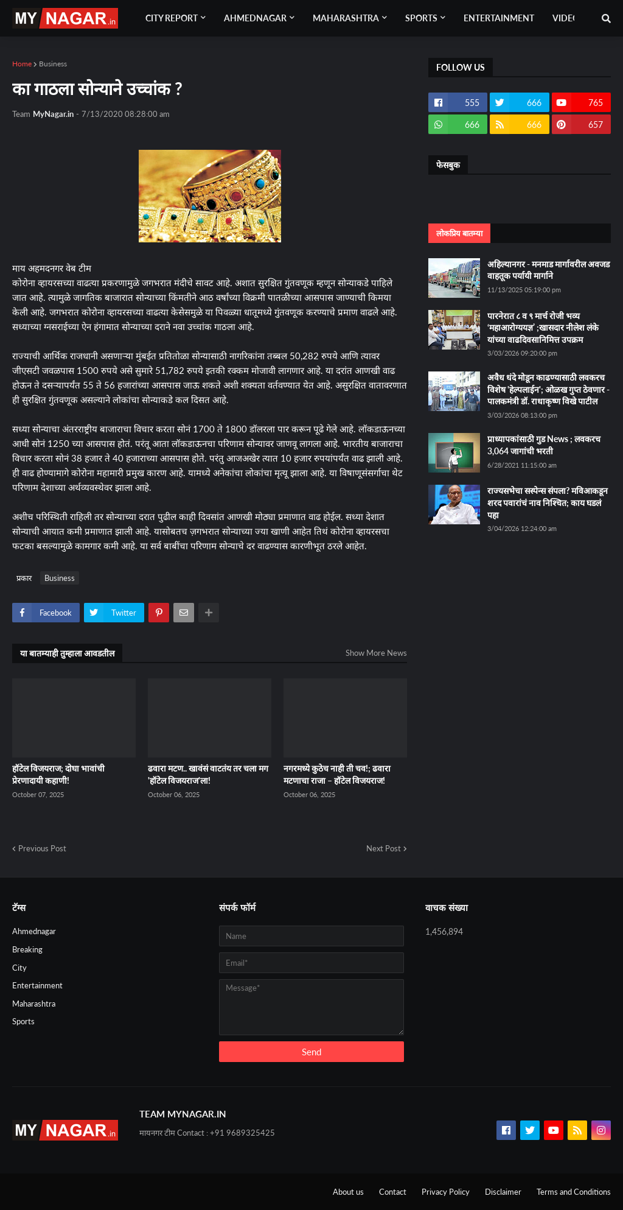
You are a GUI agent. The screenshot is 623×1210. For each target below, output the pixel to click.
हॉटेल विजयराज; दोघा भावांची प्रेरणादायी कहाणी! (58, 774)
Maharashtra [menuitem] (346, 18)
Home (22, 63)
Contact (392, 1192)
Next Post (383, 848)
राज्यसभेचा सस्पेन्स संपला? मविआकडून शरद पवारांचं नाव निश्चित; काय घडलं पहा (547, 502)
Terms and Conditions (574, 1192)
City (19, 968)
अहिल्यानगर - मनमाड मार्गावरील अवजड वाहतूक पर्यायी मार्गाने (548, 270)
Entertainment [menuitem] (499, 18)
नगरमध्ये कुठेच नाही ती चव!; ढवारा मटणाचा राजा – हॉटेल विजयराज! (337, 774)
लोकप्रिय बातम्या (459, 233)
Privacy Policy (446, 1192)
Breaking (27, 949)
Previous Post (42, 848)
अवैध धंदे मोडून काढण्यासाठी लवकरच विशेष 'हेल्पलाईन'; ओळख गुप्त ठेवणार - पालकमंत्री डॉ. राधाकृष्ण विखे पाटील (548, 389)
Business (53, 63)
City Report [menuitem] (171, 18)
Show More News (376, 653)
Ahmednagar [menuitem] (255, 18)
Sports (23, 1021)
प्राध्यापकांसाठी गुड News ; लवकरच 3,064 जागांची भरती (543, 445)
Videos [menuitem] (568, 18)
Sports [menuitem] (421, 18)
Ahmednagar (34, 931)
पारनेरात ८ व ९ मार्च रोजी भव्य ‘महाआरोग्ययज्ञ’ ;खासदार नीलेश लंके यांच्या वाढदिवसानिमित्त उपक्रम (543, 328)
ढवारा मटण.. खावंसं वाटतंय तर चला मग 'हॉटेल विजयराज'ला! (208, 774)
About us (348, 1192)
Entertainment (37, 985)
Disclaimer (503, 1192)
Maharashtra (33, 1003)
